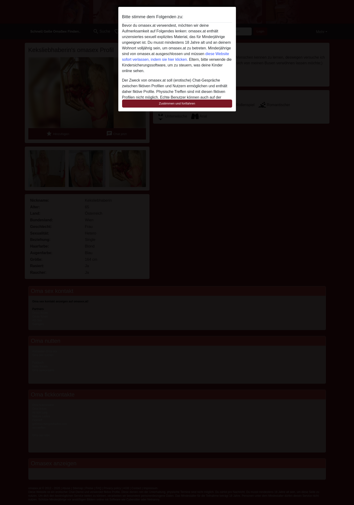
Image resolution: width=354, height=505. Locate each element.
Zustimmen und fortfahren (177, 103)
